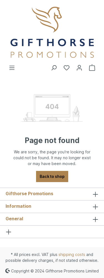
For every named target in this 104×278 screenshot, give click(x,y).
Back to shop (52, 176)
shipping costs (72, 254)
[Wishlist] (66, 67)
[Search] (53, 67)
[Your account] (79, 67)
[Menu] (12, 67)
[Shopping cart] (92, 67)
